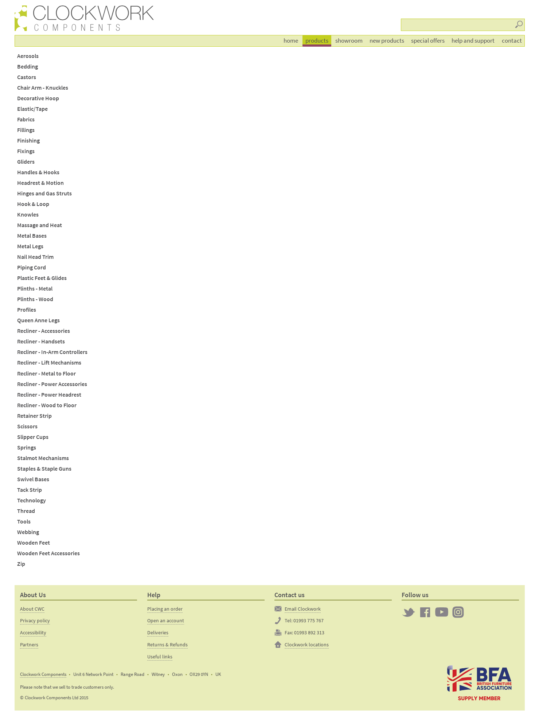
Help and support (473, 40)
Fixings (26, 151)
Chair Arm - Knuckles (42, 88)
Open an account (165, 620)
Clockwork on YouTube (442, 612)
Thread (26, 511)
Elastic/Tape (32, 109)
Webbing (28, 532)
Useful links (159, 656)
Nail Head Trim (35, 257)
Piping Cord (31, 267)
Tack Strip (29, 490)
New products (387, 40)
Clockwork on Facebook (425, 612)
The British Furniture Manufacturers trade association (479, 682)
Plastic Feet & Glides (42, 278)
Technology (31, 500)
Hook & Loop (33, 204)
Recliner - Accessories (43, 331)
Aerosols (28, 56)
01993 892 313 (309, 632)
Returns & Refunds (167, 644)
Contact (512, 40)
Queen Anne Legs (38, 320)
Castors (26, 77)
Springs (26, 447)
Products (316, 40)
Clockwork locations (307, 644)
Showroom (349, 40)
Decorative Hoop (38, 98)
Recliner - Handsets (41, 341)
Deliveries (157, 632)
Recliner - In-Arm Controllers (52, 352)
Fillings (26, 130)
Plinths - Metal (34, 288)
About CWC (32, 608)
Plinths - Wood (35, 299)
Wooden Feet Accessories (48, 553)
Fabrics (26, 119)
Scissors (27, 426)
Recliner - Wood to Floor (47, 405)
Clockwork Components (43, 674)
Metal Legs (30, 246)
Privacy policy (35, 620)
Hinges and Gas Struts (44, 193)
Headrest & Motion (40, 183)
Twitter (408, 612)
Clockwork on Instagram (458, 612)
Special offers (428, 40)
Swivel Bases (33, 479)
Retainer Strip (34, 416)
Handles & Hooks (38, 172)
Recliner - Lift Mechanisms (49, 362)
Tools (24, 521)
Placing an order (165, 608)
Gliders (26, 162)
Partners (29, 644)
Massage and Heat (39, 225)
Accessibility (33, 632)
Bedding (27, 66)
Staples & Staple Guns (44, 468)
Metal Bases (32, 236)
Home (291, 40)
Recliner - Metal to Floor (46, 373)
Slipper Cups (32, 437)
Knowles (28, 214)
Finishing (28, 140)
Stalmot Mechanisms (43, 458)
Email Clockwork (303, 608)
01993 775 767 (308, 620)
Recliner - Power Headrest (49, 394)
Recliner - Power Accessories (52, 384)
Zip (21, 564)
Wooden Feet (33, 542)
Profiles (26, 310)
